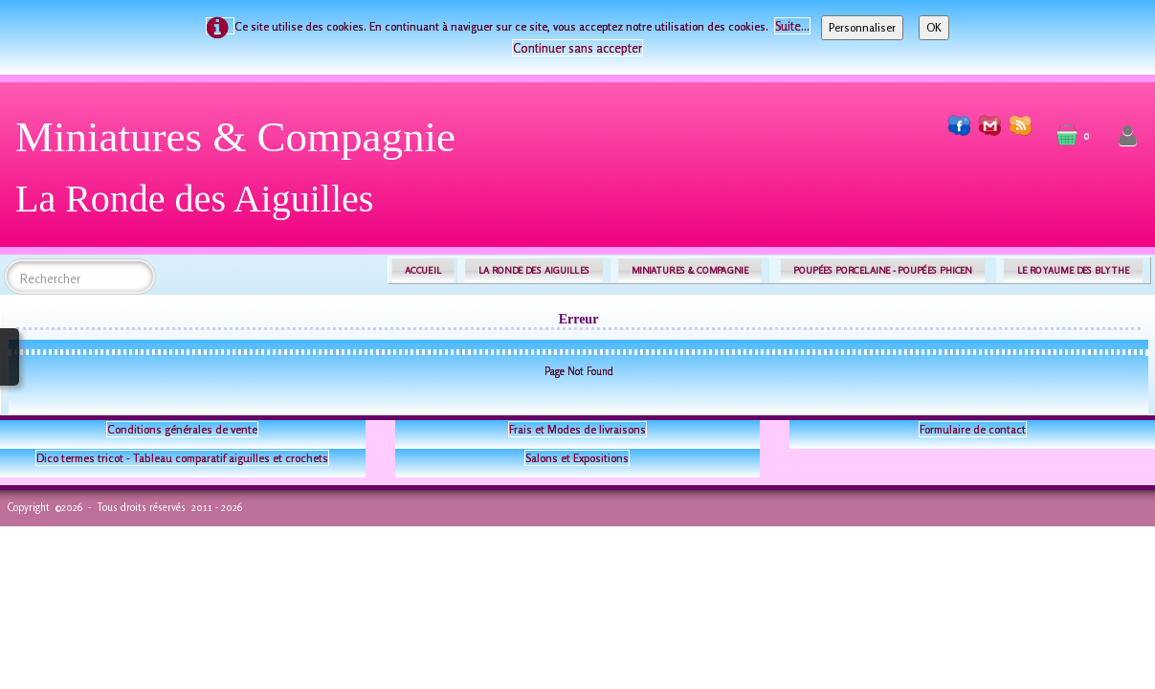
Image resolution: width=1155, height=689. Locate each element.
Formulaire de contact (973, 429)
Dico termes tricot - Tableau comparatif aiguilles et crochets (182, 458)
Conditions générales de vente (182, 429)
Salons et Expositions (577, 458)
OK (934, 27)
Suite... (792, 25)
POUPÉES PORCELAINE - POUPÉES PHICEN (882, 270)
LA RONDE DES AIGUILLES (534, 270)
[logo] (242, 175)
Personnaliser (862, 27)
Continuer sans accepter (577, 48)
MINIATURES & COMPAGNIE (690, 270)
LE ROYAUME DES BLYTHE (1073, 270)
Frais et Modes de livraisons (577, 429)
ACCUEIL (423, 270)
